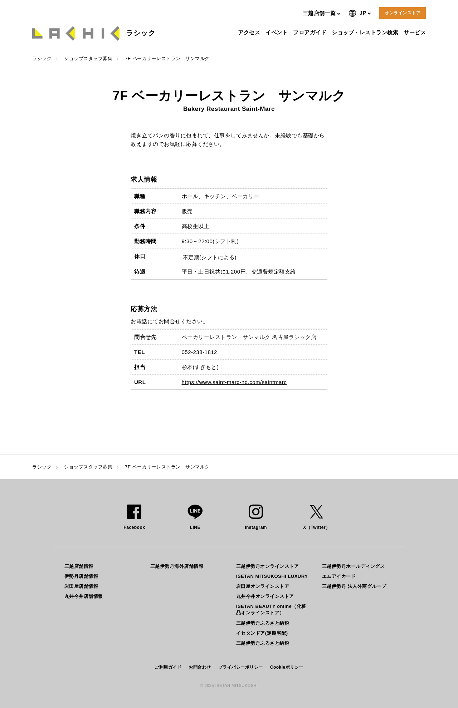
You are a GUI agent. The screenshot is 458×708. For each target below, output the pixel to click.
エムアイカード (339, 576)
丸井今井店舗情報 (83, 596)
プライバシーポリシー (240, 667)
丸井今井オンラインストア (265, 596)
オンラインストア (402, 12)
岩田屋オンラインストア (262, 586)
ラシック (42, 58)
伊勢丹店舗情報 (81, 576)
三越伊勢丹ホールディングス (353, 566)
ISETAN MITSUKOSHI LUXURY (272, 576)
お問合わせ (200, 667)
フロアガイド (310, 32)
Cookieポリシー (286, 667)
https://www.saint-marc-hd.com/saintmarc (234, 382)
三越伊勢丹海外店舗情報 (177, 566)
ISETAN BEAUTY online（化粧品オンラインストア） (271, 609)
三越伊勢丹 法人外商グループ (354, 586)
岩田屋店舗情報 (81, 586)
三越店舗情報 (78, 566)
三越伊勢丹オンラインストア (267, 566)
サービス (415, 32)
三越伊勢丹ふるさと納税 (262, 623)
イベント (277, 32)
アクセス (250, 32)
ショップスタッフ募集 (88, 58)
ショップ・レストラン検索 (365, 32)
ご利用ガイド (168, 667)
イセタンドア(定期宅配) (262, 633)
